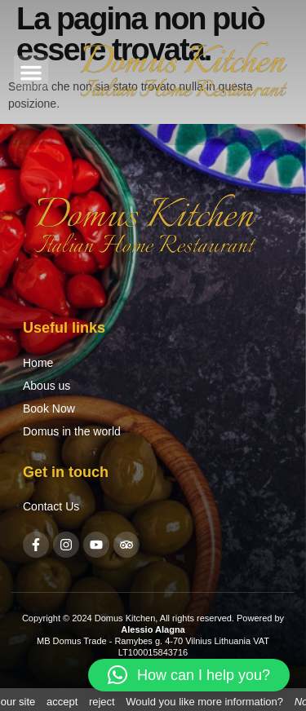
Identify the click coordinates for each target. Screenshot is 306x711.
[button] (31, 72)
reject (102, 702)
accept (62, 702)
